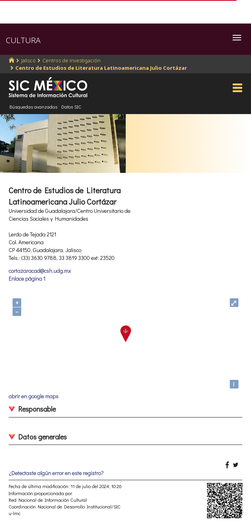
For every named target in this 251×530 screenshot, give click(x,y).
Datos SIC (71, 106)
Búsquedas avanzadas (33, 106)
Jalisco (28, 60)
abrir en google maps (34, 396)
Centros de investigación (71, 60)
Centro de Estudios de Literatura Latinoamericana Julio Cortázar (101, 67)
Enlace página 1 (27, 278)
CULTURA (23, 40)
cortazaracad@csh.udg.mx (40, 270)
